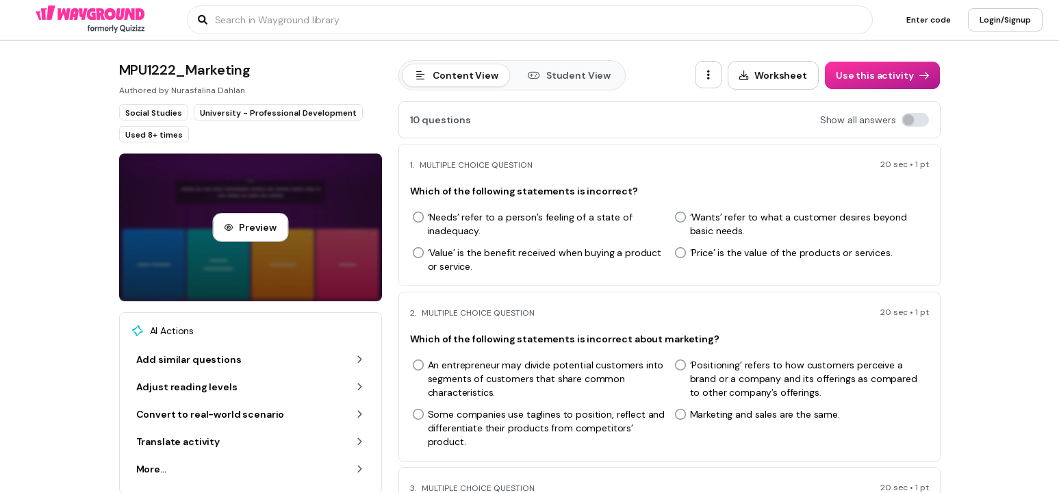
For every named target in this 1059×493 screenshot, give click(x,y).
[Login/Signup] (1005, 19)
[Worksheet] (773, 75)
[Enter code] (928, 19)
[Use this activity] (882, 75)
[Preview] (250, 227)
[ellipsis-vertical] (708, 74)
